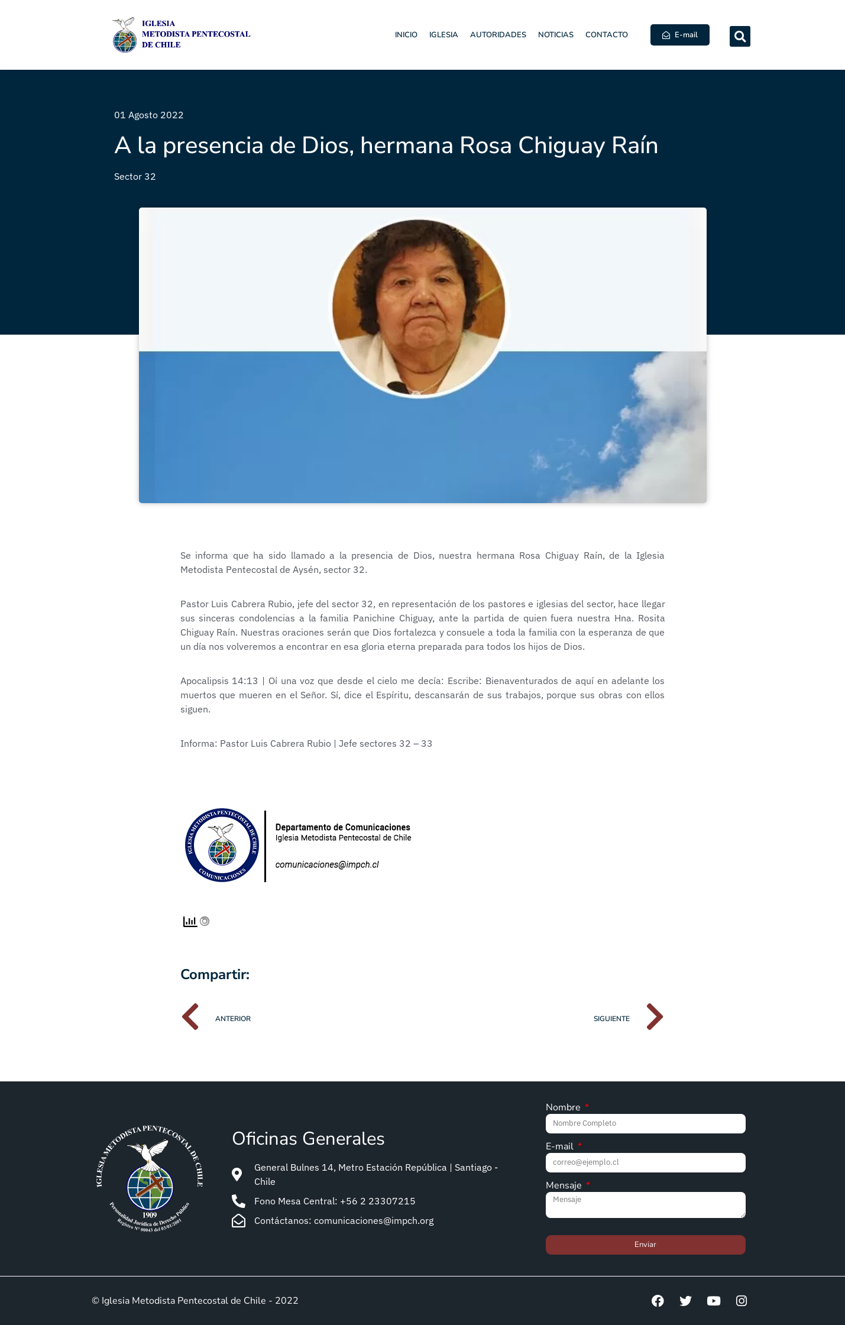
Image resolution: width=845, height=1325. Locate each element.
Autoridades (498, 35)
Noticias (556, 35)
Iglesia (443, 35)
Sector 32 (135, 176)
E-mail (561, 1147)
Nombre (564, 1108)
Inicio (406, 35)
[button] (740, 36)
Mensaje (565, 1186)
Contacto (606, 35)
